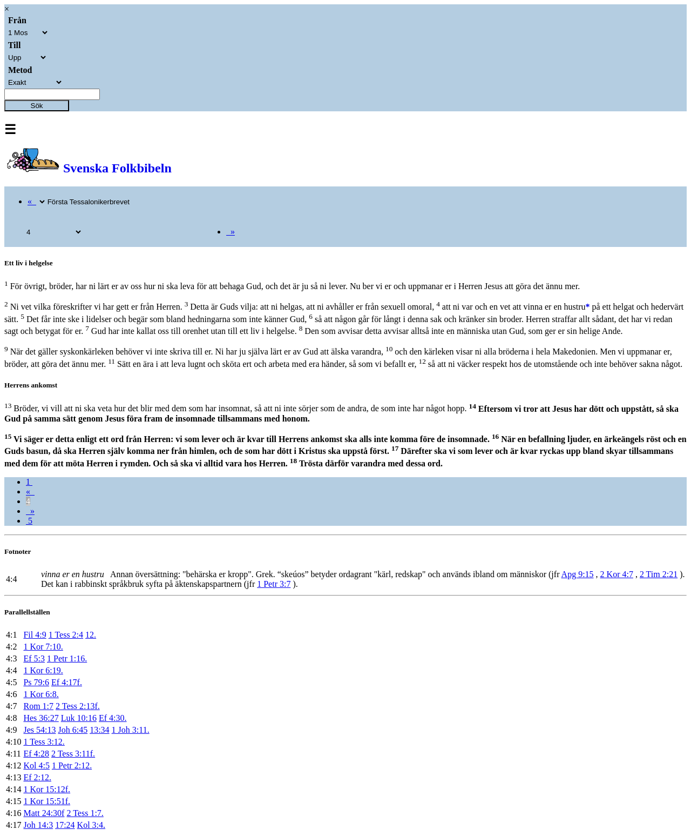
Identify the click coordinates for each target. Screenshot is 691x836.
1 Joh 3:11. (131, 729)
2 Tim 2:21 (659, 574)
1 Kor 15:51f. (46, 801)
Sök (37, 106)
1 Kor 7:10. (43, 646)
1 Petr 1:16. (67, 658)
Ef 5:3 (34, 658)
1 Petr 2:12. (72, 765)
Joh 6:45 (72, 729)
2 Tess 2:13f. (78, 706)
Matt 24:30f (43, 813)
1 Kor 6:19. (43, 670)
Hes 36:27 (40, 718)
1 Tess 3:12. (43, 741)
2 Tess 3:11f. (73, 753)
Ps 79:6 (36, 682)
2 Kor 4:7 (616, 574)
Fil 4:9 (34, 634)
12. (90, 634)
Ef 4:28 (36, 753)
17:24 (64, 825)
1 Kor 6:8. (40, 694)
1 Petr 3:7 (273, 583)
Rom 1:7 (38, 706)
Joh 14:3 (38, 825)
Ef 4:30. (113, 718)
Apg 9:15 (577, 574)
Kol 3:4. (91, 825)
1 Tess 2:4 (66, 634)
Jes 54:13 (39, 729)
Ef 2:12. (37, 777)
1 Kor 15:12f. (46, 789)
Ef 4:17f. (66, 682)
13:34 (99, 729)
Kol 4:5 (36, 765)
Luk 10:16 (79, 718)
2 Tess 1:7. (84, 813)
